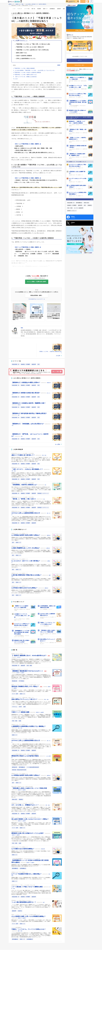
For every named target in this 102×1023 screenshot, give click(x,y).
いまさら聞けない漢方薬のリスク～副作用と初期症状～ (36, 4)
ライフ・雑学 (15, 693)
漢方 (39, 364)
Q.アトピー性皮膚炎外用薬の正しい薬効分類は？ (26, 874)
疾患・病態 (29, 665)
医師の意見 (14, 799)
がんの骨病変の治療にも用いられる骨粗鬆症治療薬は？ (28, 916)
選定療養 (39, 8)
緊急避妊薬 (14, 681)
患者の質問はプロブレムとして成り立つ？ (24, 699)
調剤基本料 (14, 767)
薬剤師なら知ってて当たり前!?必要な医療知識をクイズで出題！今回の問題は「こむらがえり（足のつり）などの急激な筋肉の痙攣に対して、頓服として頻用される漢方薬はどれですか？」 (31, 566)
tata (18, 415)
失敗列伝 (20, 910)
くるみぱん (18, 657)
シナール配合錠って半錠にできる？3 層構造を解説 (27, 886)
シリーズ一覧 (26, 8)
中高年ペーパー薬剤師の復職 (20, 712)
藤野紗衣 (48, 535)
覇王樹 (19, 404)
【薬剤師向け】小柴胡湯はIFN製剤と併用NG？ (26, 382)
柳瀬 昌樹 (43, 848)
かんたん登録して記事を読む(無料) (36, 281)
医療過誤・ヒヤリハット (43, 493)
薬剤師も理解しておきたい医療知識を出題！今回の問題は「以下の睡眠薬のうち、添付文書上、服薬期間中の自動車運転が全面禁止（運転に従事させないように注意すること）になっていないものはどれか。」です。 (31, 731)
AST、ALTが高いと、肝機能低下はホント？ (25, 805)
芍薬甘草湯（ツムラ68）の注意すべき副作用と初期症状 (27, 72)
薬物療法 (21, 799)
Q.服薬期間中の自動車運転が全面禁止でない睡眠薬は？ (28, 726)
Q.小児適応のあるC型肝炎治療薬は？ (23, 848)
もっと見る (58, 444)
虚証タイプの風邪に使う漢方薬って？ (23, 455)
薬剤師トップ (11, 4)
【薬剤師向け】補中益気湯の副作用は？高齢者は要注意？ (29, 413)
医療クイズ (45, 8)
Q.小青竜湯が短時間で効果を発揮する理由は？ (26, 535)
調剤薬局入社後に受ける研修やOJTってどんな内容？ (28, 833)
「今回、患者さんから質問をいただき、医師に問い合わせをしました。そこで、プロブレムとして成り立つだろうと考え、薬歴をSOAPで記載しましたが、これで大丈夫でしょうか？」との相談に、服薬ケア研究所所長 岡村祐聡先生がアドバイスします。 (31, 703)
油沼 (44, 902)
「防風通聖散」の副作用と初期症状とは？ (24, 484)
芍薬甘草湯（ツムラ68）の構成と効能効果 (24, 68)
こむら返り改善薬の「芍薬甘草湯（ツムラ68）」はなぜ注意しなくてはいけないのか (34, 70)
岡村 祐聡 (46, 699)
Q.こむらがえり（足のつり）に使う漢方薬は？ (26, 561)
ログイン (91, 1)
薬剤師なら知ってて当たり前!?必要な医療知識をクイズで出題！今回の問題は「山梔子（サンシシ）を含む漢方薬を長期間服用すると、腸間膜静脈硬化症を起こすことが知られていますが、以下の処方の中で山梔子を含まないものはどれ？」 (31, 591)
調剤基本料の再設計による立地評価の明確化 (25, 756)
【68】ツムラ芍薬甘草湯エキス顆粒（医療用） (27, 144)
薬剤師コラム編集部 (20, 672)
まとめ (16, 78)
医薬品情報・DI (15, 364)
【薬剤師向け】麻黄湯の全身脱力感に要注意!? (25, 393)
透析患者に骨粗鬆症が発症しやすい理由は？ (25, 686)
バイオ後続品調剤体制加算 (33, 767)
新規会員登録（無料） (37, 295)
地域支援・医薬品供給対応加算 (19, 769)
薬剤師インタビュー (71, 210)
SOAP (20, 706)
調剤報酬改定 (22, 767)
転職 (20, 720)
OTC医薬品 (21, 681)
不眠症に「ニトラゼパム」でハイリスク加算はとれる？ (28, 929)
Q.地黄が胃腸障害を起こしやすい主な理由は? (25, 548)
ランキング (20, 8)
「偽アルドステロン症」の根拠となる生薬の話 (25, 76)
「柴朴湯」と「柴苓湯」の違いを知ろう (23, 499)
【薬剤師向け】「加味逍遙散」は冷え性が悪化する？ (28, 423)
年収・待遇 (14, 720)
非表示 (58, 65)
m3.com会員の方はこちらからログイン (37, 299)
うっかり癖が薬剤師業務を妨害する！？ (23, 902)
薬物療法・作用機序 (25, 364)
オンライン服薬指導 (78, 208)
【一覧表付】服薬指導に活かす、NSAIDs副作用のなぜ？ (29, 655)
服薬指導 (59, 8)
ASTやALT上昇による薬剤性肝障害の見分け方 (25, 513)
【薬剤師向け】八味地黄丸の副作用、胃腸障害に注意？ (28, 403)
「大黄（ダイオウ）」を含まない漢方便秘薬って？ (27, 469)
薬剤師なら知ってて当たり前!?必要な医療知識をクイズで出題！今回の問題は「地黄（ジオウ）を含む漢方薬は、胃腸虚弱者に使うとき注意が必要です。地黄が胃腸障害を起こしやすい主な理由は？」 (31, 552)
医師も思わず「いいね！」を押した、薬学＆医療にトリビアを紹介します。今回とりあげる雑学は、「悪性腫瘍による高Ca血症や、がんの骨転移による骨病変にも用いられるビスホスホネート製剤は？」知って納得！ (31, 824)
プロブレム (14, 706)
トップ (14, 8)
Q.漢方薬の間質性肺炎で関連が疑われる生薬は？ (26, 575)
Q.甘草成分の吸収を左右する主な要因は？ (24, 588)
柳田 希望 (20, 930)
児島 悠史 (44, 455)
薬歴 (64, 8)
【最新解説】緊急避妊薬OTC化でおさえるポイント (27, 671)
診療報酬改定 (52, 8)
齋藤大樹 (48, 382)
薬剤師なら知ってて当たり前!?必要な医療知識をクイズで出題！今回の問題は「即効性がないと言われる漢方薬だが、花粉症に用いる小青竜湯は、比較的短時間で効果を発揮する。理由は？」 (31, 539)
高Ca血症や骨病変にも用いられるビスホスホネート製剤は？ (30, 819)
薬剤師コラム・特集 (19, 4)
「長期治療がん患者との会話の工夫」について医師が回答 (29, 788)
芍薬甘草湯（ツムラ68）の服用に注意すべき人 (25, 74)
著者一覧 (33, 8)
